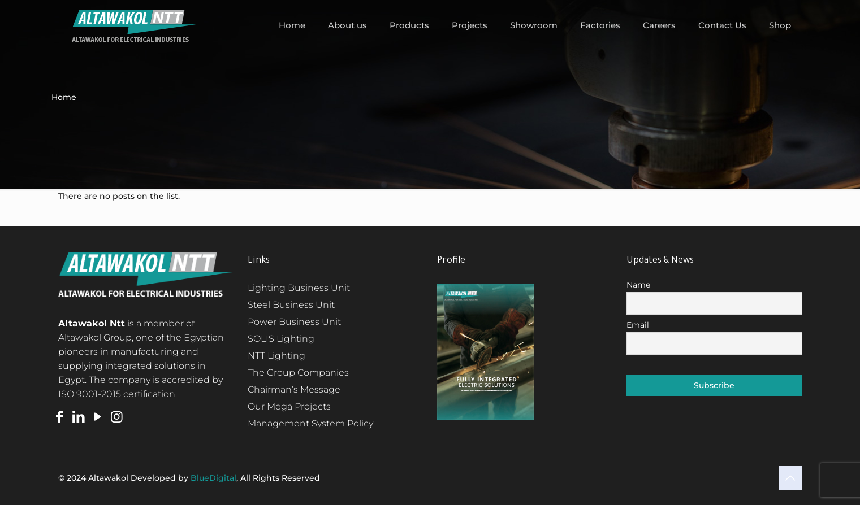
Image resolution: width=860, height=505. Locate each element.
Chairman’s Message (294, 389)
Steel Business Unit (291, 304)
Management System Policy (310, 423)
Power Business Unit (294, 321)
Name (638, 285)
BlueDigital (213, 478)
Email (637, 325)
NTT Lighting (276, 355)
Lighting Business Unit (299, 287)
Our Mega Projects (289, 406)
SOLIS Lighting (281, 338)
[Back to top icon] (790, 478)
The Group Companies (298, 372)
